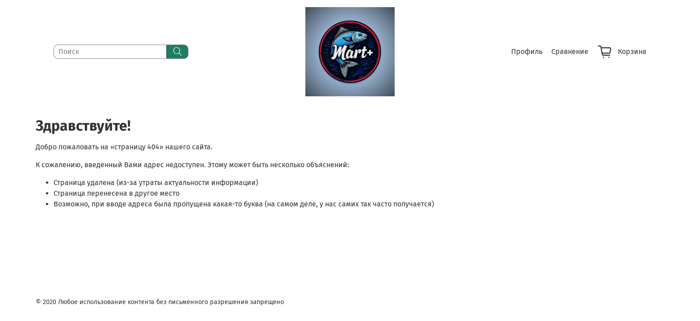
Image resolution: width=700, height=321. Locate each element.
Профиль (526, 51)
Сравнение (569, 51)
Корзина (622, 51)
